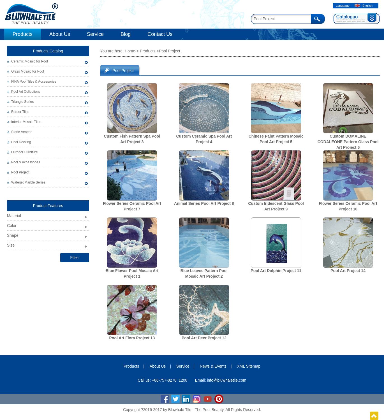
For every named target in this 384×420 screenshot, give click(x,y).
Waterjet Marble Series (28, 182)
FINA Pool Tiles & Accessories (33, 81)
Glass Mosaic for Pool (27, 71)
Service (95, 34)
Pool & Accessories (25, 162)
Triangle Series (22, 102)
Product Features (48, 205)
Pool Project (20, 172)
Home (130, 51)
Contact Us (159, 34)
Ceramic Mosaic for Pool (29, 61)
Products (23, 34)
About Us (59, 34)
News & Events (213, 366)
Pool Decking (21, 142)
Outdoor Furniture (24, 152)
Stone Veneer (21, 132)
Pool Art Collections (25, 92)
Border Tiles (20, 112)
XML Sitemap (249, 366)
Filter (74, 257)
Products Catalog (48, 51)
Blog (126, 34)
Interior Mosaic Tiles (26, 122)
